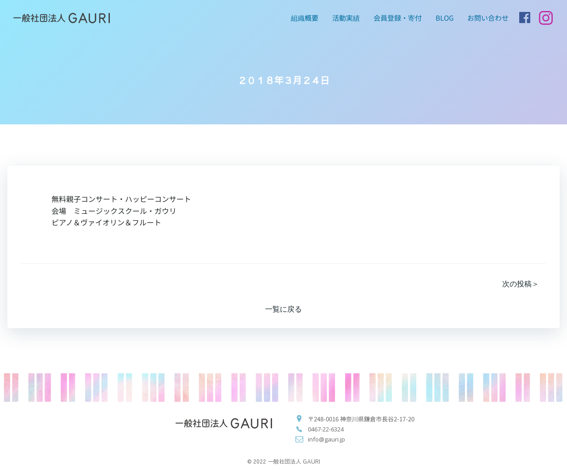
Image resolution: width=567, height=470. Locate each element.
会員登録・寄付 (398, 17)
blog (445, 17)
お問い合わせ (488, 17)
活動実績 (346, 17)
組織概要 (304, 17)
